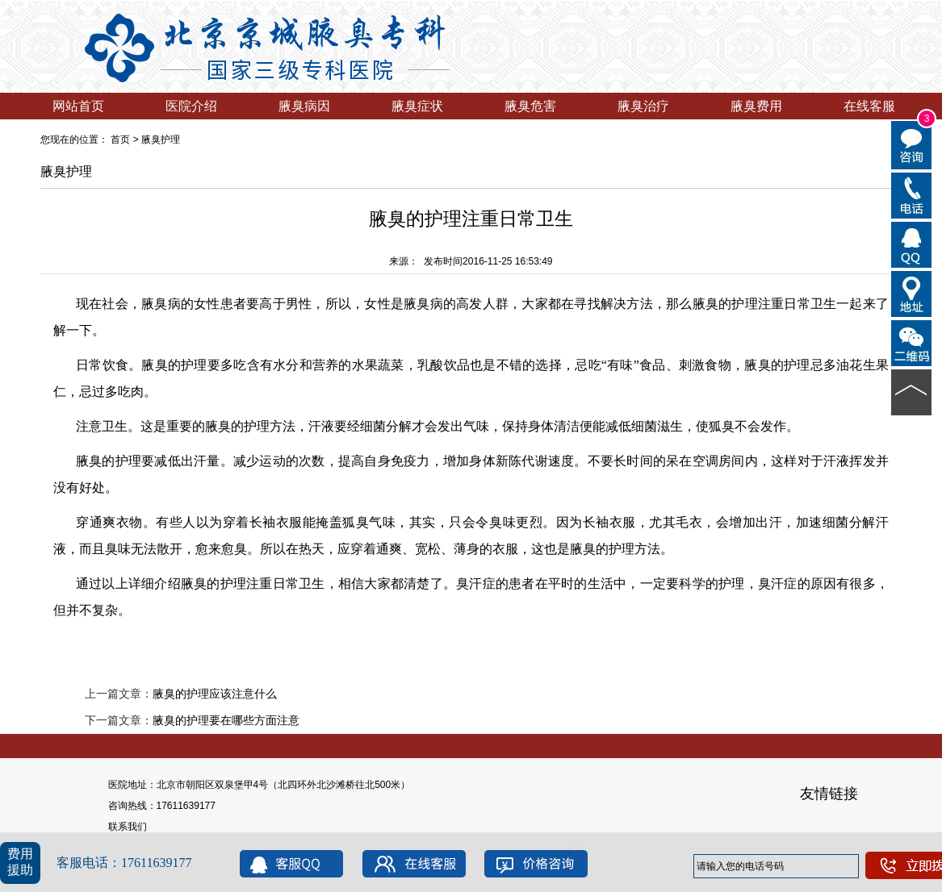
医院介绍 (191, 106)
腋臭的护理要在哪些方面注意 (226, 720)
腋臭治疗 (643, 106)
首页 (120, 139)
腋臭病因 (304, 106)
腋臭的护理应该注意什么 (215, 693)
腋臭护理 (160, 139)
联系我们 (127, 826)
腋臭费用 (756, 106)
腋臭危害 (530, 106)
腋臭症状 (417, 106)
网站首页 (78, 106)
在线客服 (869, 106)
